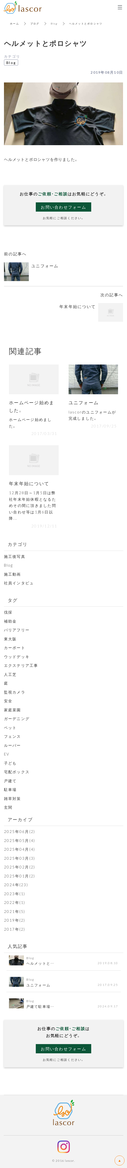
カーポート (14, 647)
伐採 (8, 612)
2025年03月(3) (19, 858)
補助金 (10, 621)
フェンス (14, 736)
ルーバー (12, 745)
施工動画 (12, 574)
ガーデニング (17, 718)
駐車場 (10, 789)
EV (7, 754)
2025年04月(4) (19, 849)
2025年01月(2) (19, 876)
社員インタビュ (19, 583)
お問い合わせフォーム (63, 207)
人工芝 (10, 674)
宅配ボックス (17, 772)
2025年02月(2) (19, 867)
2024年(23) (16, 884)
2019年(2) (14, 920)
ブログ (35, 23)
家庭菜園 (12, 710)
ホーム (14, 23)
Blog (54, 23)
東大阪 (10, 639)
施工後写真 (14, 556)
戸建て (10, 780)
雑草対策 (12, 798)
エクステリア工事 (21, 665)
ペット (10, 727)
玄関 (8, 807)
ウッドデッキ (17, 656)
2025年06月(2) (19, 831)
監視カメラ (14, 692)
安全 (8, 701)
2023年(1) (14, 893)
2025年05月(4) (19, 840)
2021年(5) (14, 911)
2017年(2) (14, 929)
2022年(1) (14, 902)
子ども (10, 763)
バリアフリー (17, 630)
